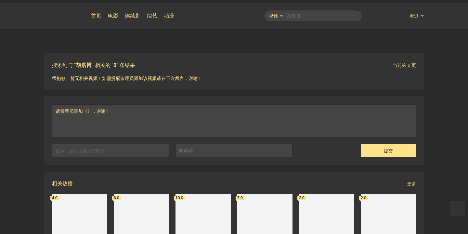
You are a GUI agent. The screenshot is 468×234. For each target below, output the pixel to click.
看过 (417, 13)
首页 (96, 13)
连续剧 (132, 13)
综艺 (152, 13)
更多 (411, 180)
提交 (388, 147)
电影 (113, 13)
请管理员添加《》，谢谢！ (234, 118)
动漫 (169, 13)
